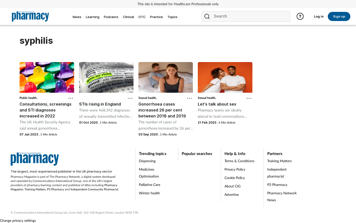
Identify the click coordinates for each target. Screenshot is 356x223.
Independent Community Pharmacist (94, 189)
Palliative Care (149, 184)
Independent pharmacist (277, 172)
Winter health (149, 193)
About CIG (232, 186)
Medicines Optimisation (149, 172)
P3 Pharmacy (55, 189)
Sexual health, (147, 98)
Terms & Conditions (239, 161)
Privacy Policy (234, 169)
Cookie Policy (234, 178)
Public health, (28, 98)
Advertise (231, 194)
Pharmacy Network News (282, 196)
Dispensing (147, 161)
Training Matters (34, 189)
